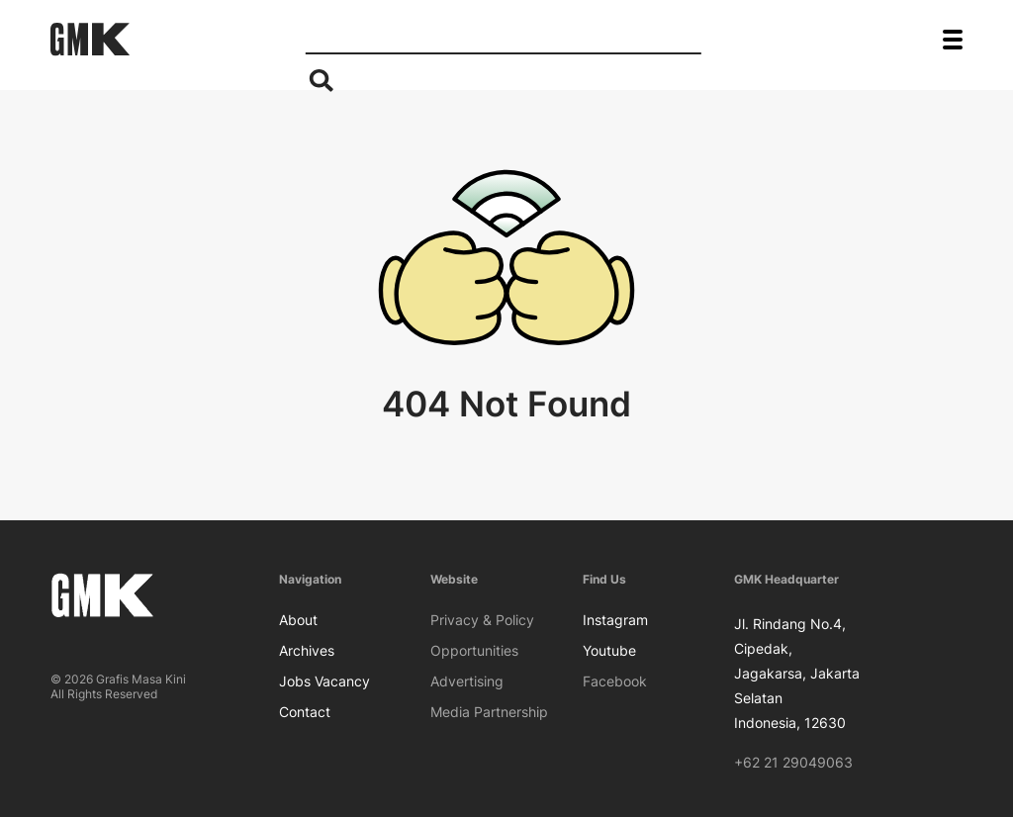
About (298, 619)
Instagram (615, 619)
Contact (304, 711)
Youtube (609, 650)
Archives (306, 650)
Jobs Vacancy (324, 681)
